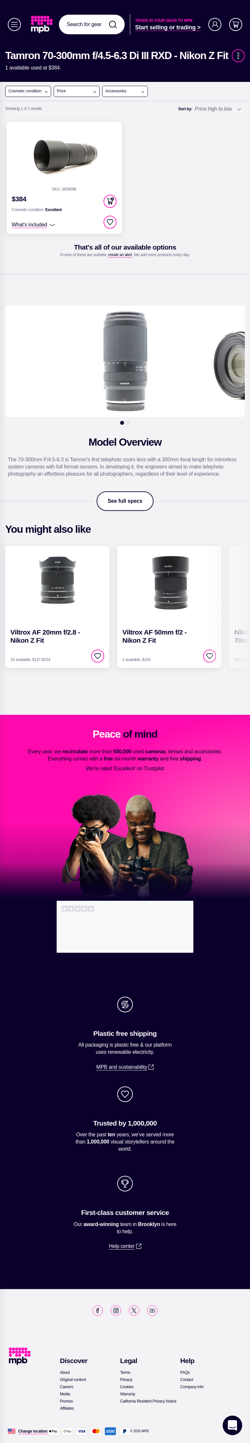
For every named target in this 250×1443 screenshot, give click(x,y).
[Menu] (14, 24)
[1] (122, 423)
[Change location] (33, 1431)
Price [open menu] (77, 91)
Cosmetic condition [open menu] (28, 91)
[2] (128, 423)
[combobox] (92, 24)
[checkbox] (110, 222)
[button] (110, 201)
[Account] (214, 24)
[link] (42, 24)
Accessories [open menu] (125, 91)
